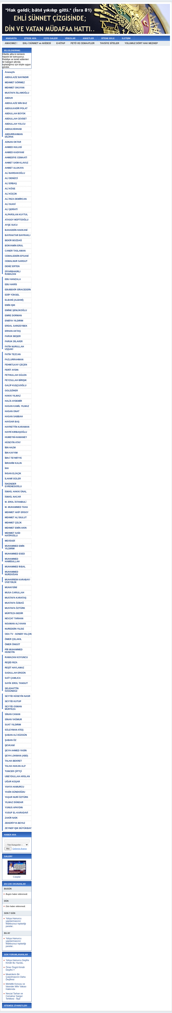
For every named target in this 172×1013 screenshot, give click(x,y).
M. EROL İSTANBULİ (15, 502)
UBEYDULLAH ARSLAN (17, 776)
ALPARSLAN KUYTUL (16, 214)
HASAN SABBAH (14, 416)
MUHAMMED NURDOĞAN (11, 573)
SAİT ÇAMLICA (13, 678)
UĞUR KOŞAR (12, 781)
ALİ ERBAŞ (11, 183)
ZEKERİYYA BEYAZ (15, 823)
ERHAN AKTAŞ (13, 331)
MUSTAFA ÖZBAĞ (14, 603)
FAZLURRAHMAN (14, 359)
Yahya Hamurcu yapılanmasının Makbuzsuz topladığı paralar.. (16, 922)
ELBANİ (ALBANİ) (14, 300)
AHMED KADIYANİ (14, 152)
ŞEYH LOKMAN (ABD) (16, 755)
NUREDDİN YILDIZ (14, 629)
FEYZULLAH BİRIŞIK (16, 380)
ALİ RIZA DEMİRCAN (16, 199)
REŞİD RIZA (11, 662)
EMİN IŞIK (10, 305)
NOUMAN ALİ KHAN (15, 623)
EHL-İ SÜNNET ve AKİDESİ (37, 43)
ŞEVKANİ (10, 745)
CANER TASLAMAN (15, 251)
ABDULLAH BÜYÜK (15, 113)
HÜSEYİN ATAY (13, 442)
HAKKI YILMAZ (13, 396)
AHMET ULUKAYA (14, 168)
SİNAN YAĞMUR (13, 719)
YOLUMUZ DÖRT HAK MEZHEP (141, 43)
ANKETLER (88, 38)
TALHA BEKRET (13, 761)
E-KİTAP (60, 43)
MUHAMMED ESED (15, 553)
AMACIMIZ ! (11, 43)
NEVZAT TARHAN (14, 618)
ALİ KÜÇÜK (11, 194)
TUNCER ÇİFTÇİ (13, 771)
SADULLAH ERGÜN (15, 673)
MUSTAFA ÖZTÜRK (15, 608)
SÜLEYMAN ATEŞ (14, 730)
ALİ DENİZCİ (11, 178)
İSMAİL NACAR (13, 496)
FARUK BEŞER (13, 336)
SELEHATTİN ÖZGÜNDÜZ (11, 689)
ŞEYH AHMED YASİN (16, 750)
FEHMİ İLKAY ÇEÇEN (16, 364)
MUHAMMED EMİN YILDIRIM (14, 547)
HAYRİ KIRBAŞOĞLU (16, 432)
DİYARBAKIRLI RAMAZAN (12, 272)
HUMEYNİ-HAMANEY (16, 437)
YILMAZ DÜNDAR (14, 802)
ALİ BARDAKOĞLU (15, 173)
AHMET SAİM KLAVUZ (16, 162)
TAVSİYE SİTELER (109, 43)
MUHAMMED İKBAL (15, 566)
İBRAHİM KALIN (13, 463)
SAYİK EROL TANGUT (16, 683)
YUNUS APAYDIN (14, 807)
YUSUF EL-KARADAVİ (16, 812)
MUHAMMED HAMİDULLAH (12, 560)
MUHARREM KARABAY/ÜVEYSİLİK (17, 581)
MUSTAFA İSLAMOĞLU (17, 93)
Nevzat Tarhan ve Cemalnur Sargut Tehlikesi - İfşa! (14, 996)
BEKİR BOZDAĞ (13, 240)
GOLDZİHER (11, 390)
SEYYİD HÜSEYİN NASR (17, 696)
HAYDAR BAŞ (12, 421)
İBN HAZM (10, 447)
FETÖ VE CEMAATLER (82, 43)
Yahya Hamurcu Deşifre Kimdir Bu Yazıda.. (17, 961)
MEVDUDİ (10, 541)
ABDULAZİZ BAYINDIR (17, 77)
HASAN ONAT (12, 411)
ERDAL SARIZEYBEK (16, 326)
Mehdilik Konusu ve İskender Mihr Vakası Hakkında (16, 986)
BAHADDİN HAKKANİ (16, 230)
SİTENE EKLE (107, 38)
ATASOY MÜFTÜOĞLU (16, 219)
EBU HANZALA (13, 279)
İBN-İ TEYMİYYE (13, 458)
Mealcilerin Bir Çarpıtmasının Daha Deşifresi (15, 977)
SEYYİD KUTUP (13, 701)
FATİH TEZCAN (13, 354)
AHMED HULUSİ (13, 147)
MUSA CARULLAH (14, 592)
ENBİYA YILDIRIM (14, 320)
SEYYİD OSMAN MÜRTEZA (13, 707)
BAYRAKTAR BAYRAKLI (17, 235)
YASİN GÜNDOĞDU (15, 792)
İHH (7, 468)
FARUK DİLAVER (14, 341)
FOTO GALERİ (51, 38)
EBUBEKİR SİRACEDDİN (18, 289)
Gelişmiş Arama (19, 848)
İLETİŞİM (126, 38)
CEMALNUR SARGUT (16, 261)
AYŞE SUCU (11, 225)
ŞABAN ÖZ (10, 740)
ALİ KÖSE (10, 188)
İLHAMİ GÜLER (13, 478)
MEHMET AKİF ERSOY (16, 512)
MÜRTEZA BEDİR (14, 613)
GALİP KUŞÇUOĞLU (15, 385)
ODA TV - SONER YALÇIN (18, 634)
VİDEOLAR (70, 38)
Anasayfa (10, 72)
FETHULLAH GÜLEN (15, 375)
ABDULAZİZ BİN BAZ (16, 103)
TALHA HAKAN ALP (15, 766)
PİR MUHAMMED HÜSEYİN (14, 650)
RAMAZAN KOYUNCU (16, 657)
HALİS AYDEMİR (13, 401)
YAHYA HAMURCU (14, 787)
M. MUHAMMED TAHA (16, 507)
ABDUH (9, 98)
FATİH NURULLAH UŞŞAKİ (14, 347)
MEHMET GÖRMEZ (15, 82)
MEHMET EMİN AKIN (16, 528)
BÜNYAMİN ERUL (14, 245)
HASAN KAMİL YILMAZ (17, 406)
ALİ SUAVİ (10, 204)
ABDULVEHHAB (13, 129)
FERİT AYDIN (11, 370)
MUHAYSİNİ (11, 587)
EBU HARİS (11, 284)
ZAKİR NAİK (11, 818)
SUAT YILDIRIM (13, 724)
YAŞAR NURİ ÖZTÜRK (16, 797)
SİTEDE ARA (30, 38)
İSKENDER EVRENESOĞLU (13, 485)
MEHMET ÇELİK (13, 522)
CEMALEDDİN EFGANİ (17, 256)
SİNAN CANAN (12, 714)
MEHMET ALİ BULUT (16, 517)
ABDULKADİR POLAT (16, 108)
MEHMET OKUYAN (14, 87)
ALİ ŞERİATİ (11, 209)
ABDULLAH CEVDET (16, 118)
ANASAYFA (11, 38)
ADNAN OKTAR (13, 142)
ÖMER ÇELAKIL (13, 639)
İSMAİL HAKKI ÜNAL (16, 491)
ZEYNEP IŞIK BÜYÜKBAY (18, 828)
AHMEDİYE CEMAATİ (16, 157)
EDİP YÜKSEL (12, 295)
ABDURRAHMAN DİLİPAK (14, 135)
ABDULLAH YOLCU (15, 124)
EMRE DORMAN (13, 315)
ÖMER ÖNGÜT (12, 644)
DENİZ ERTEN (12, 266)
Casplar (16, 877)
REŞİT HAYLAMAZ (14, 667)
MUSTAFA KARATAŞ (15, 597)
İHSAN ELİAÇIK (13, 473)
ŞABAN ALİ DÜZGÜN (16, 735)
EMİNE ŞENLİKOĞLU (16, 310)
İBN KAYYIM (11, 452)
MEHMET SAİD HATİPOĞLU (12, 534)
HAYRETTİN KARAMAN (17, 427)
